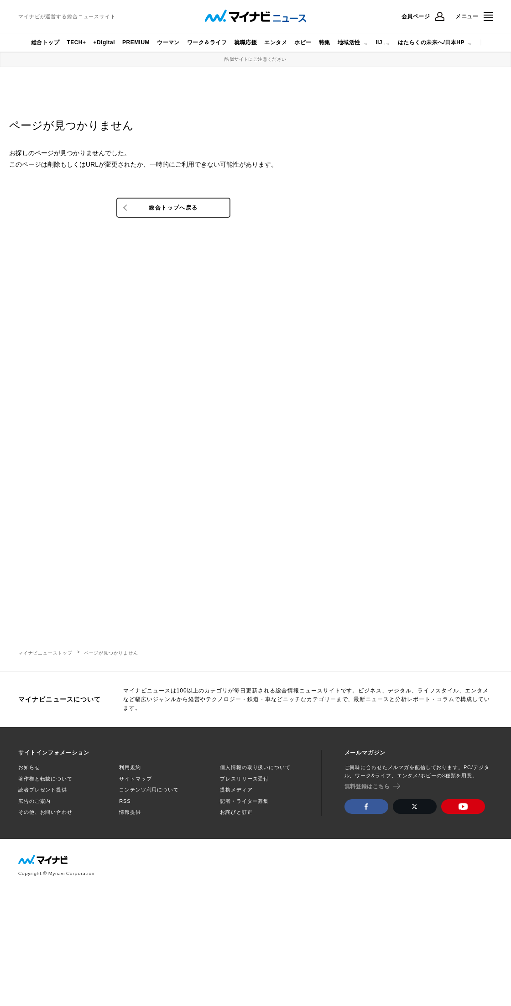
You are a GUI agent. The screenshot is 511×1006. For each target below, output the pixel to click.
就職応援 (245, 42)
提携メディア (236, 789)
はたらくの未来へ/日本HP (431, 42)
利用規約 (130, 767)
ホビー (302, 42)
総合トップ (45, 42)
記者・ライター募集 (244, 801)
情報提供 (130, 812)
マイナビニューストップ (45, 652)
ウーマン (168, 42)
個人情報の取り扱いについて (255, 767)
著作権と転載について (45, 778)
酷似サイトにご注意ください (255, 59)
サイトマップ (135, 778)
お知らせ (29, 767)
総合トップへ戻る (173, 207)
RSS (124, 801)
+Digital (104, 42)
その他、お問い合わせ (45, 812)
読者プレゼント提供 (42, 789)
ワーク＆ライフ (207, 42)
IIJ (378, 42)
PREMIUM (136, 42)
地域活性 (349, 42)
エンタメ (275, 42)
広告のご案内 (34, 801)
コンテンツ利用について (149, 789)
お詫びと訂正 (236, 812)
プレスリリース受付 (244, 778)
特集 (324, 42)
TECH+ (76, 42)
